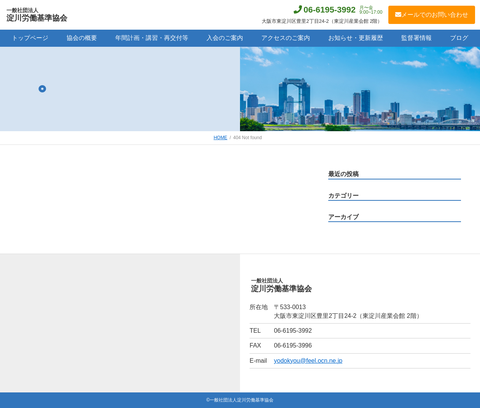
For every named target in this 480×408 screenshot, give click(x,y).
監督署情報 (416, 38)
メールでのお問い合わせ (431, 14)
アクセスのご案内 (285, 38)
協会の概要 (82, 38)
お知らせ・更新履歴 (355, 38)
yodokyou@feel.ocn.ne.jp (308, 360)
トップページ (30, 38)
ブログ (459, 38)
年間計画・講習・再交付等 (151, 38)
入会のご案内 (225, 38)
